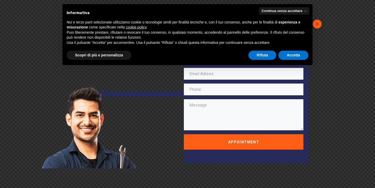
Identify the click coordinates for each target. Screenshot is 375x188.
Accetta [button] (293, 55)
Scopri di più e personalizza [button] (99, 55)
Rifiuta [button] (262, 55)
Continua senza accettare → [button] (284, 11)
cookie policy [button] (136, 27)
